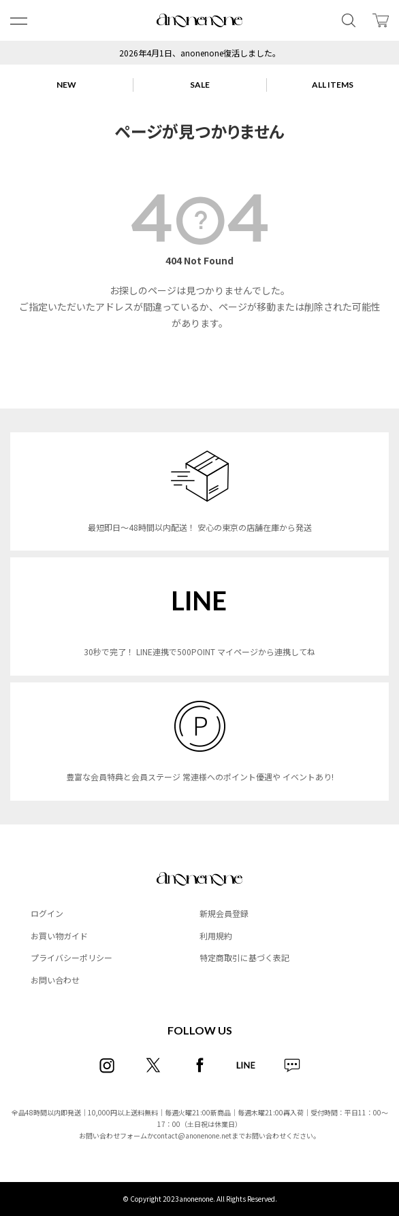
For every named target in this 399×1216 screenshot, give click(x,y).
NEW (66, 85)
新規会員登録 (224, 913)
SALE (200, 85)
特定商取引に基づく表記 (244, 957)
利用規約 (216, 935)
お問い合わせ (55, 980)
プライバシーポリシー (71, 957)
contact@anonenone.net (193, 1135)
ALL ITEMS (332, 85)
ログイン (47, 913)
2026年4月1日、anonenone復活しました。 (200, 52)
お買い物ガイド (59, 935)
